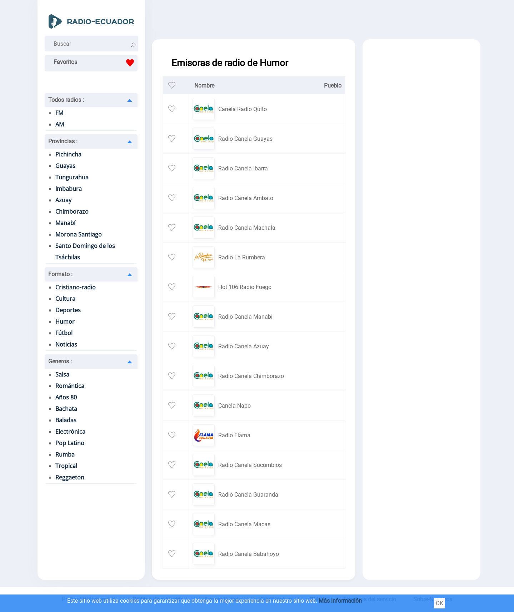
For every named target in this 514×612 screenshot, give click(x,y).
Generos (60, 361)
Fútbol (64, 333)
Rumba (65, 454)
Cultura (65, 299)
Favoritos (96, 63)
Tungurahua (72, 177)
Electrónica (70, 432)
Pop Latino (69, 443)
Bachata (66, 409)
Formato (60, 274)
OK (439, 603)
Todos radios (66, 99)
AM (59, 124)
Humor (65, 321)
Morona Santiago (78, 234)
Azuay (63, 200)
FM (59, 113)
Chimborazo (72, 211)
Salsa (62, 374)
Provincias (63, 141)
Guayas (65, 166)
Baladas (65, 420)
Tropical (66, 466)
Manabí (65, 223)
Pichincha (68, 154)
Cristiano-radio (75, 287)
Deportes (68, 310)
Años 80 (66, 397)
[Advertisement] (316, 18)
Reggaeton (69, 477)
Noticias (66, 344)
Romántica (69, 386)
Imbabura (68, 189)
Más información (340, 600)
